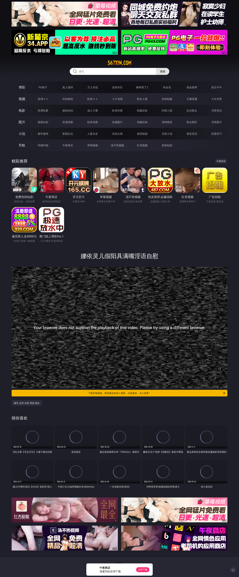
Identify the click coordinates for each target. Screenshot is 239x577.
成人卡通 (92, 110)
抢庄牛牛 (216, 87)
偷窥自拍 (43, 122)
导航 (22, 145)
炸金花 (167, 87)
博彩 (22, 87)
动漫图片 (117, 122)
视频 (22, 99)
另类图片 (216, 122)
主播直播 (192, 99)
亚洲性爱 (43, 110)
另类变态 (216, 110)
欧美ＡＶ (92, 99)
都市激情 (43, 134)
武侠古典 (117, 134)
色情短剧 (167, 145)
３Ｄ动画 (117, 99)
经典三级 (167, 110)
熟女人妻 (142, 99)
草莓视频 (92, 145)
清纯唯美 (167, 122)
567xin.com (119, 63)
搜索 (162, 71)
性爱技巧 (216, 134)
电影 (22, 110)
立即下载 (142, 569)
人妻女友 (92, 134)
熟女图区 (192, 122)
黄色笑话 (192, 134)
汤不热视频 (117, 145)
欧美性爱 (117, 110)
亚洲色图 (67, 122)
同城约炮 (43, 145)
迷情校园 (142, 134)
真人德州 (67, 87)
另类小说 (167, 134)
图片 (22, 122)
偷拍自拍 (67, 110)
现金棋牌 (192, 87)
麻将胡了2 (142, 87)
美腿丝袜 (142, 122)
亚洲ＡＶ (43, 99)
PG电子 (43, 87)
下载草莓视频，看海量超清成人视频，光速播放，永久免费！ (157, 393)
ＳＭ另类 (216, 99)
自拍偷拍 (67, 99)
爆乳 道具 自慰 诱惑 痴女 (27, 403)
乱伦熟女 (192, 110)
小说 (22, 133)
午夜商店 (67, 145)
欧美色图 (92, 122)
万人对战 (92, 87)
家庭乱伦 (67, 134)
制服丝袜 (142, 110)
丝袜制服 (167, 99)
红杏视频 (142, 145)
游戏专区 (117, 87)
